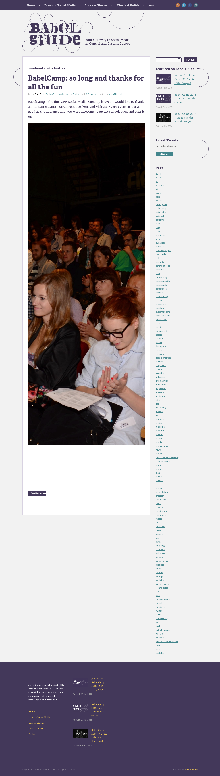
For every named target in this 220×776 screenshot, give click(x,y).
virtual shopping (163, 630)
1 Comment (91, 94)
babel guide (161, 204)
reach (158, 503)
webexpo (160, 637)
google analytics (163, 358)
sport (158, 568)
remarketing (161, 515)
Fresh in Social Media (60, 5)
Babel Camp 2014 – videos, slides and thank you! (185, 117)
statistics (160, 580)
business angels (163, 250)
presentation (162, 492)
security (159, 534)
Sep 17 (38, 94)
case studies (161, 254)
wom (158, 645)
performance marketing (167, 457)
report (159, 519)
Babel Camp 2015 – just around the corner (185, 98)
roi (157, 522)
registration (161, 511)
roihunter (160, 526)
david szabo (161, 319)
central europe (163, 266)
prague (159, 488)
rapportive (161, 499)
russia (158, 530)
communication (163, 281)
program (160, 496)
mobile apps (162, 446)
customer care (163, 312)
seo (157, 538)
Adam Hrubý (191, 769)
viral (158, 626)
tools (158, 595)
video (158, 622)
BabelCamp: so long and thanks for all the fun (86, 82)
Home (31, 5)
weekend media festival (167, 641)
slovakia (159, 557)
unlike (158, 614)
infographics (162, 381)
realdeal (159, 507)
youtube (160, 653)
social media (162, 561)
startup (159, 572)
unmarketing (162, 618)
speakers (160, 565)
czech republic (163, 315)
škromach (160, 549)
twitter (159, 611)
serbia (158, 542)
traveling (160, 603)
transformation (163, 599)
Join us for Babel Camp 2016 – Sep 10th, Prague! (185, 79)
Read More (36, 493)
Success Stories (96, 5)
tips (157, 591)
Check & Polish (128, 5)
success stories (163, 584)
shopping (160, 545)
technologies (162, 588)
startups (159, 576)
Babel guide (57, 33)
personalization (163, 461)
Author (154, 5)
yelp (158, 649)
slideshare (160, 553)
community (161, 285)
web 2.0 (159, 634)
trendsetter (161, 607)
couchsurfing (162, 296)
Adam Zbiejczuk (115, 94)
